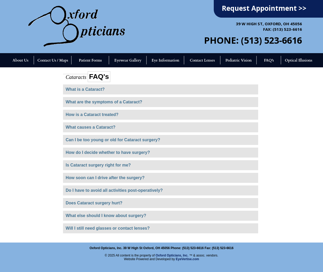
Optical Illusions (298, 60)
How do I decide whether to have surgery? (108, 152)
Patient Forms (90, 60)
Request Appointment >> (264, 8)
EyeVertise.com (187, 259)
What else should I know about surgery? (106, 215)
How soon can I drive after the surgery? (105, 177)
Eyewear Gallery (127, 60)
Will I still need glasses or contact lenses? (108, 228)
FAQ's (269, 60)
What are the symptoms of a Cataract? (104, 102)
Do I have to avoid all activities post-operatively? (114, 190)
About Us (20, 60)
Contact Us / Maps (52, 60)
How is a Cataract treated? (92, 114)
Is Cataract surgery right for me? (98, 165)
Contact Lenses (202, 60)
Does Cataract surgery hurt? (94, 203)
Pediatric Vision (238, 60)
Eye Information (165, 60)
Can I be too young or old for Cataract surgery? (113, 140)
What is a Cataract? (85, 89)
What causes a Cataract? (90, 127)
